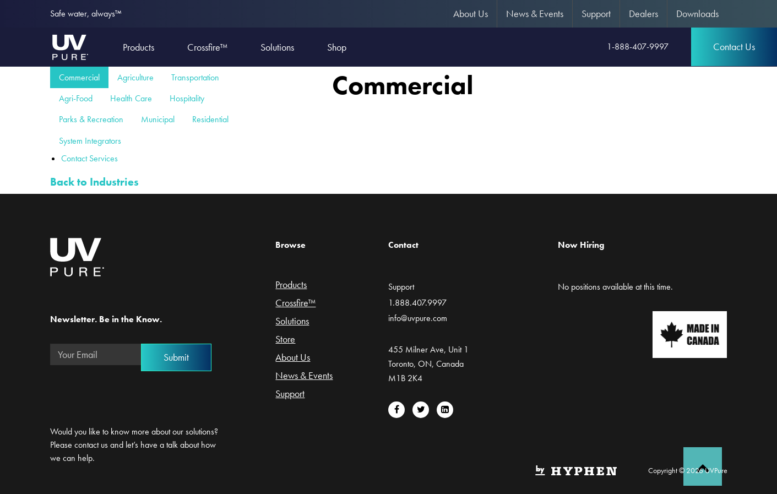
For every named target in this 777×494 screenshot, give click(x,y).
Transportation (195, 77)
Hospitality (187, 98)
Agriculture (135, 77)
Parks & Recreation (91, 119)
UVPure (69, 47)
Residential (210, 119)
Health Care (131, 98)
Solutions (292, 321)
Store (285, 339)
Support (596, 13)
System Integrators (90, 140)
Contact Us (734, 46)
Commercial (79, 77)
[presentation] (134, 395)
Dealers (643, 13)
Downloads (697, 13)
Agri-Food (76, 98)
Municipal (158, 119)
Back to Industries (94, 182)
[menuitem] (470, 14)
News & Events (534, 13)
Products (291, 285)
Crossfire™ (295, 303)
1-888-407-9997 (638, 46)
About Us (470, 13)
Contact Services (89, 158)
